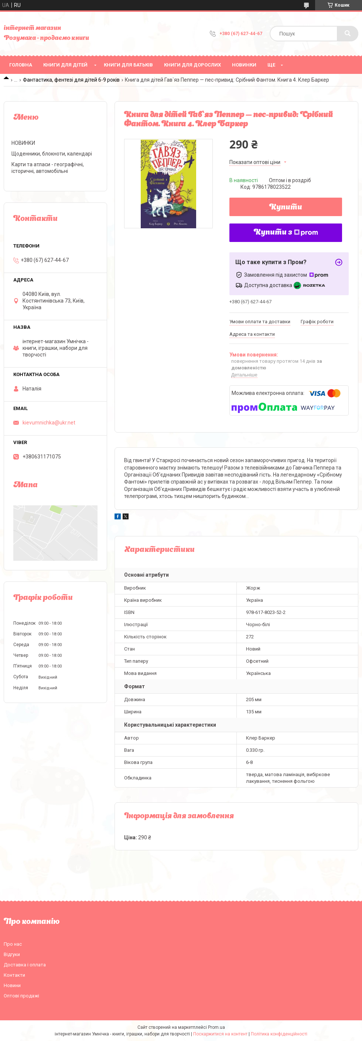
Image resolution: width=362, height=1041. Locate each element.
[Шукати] (347, 33)
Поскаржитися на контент (220, 1034)
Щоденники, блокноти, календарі (51, 154)
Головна (20, 65)
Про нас (13, 944)
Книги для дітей (65, 65)
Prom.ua (216, 1027)
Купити (285, 207)
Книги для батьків (128, 65)
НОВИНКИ (244, 65)
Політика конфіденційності (279, 1034)
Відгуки (12, 954)
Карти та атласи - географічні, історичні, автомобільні (47, 167)
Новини (12, 985)
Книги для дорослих (192, 65)
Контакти (14, 975)
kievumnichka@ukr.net (49, 423)
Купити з (286, 232)
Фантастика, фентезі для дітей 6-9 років (71, 80)
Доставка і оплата (25, 964)
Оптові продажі (21, 996)
